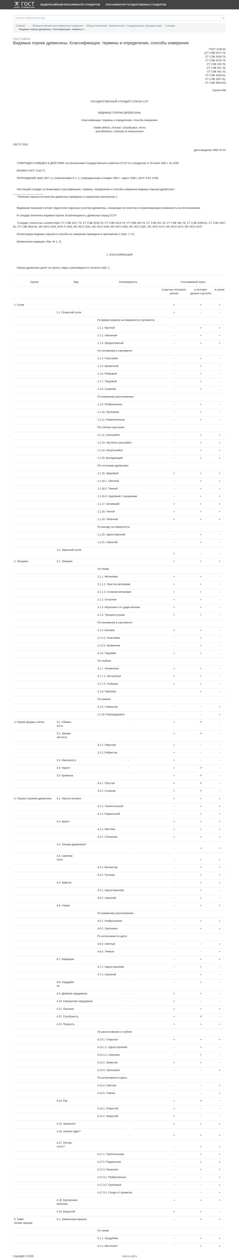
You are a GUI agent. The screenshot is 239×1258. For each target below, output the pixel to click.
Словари (170, 25)
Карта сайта (129, 1256)
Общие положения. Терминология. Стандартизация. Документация (124, 25)
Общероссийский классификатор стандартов (70, 4)
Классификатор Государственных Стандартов (136, 4)
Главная (20, 25)
